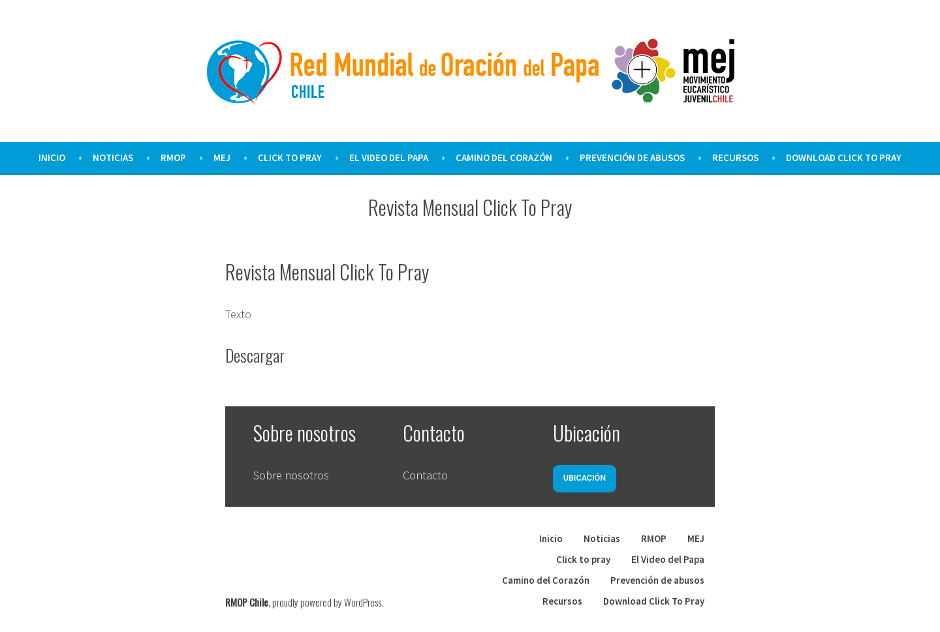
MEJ (221, 157)
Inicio (52, 157)
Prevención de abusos (632, 157)
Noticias (113, 157)
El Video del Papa (388, 157)
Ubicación (584, 478)
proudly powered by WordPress (326, 602)
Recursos (735, 157)
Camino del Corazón (504, 157)
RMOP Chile (246, 602)
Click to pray (290, 157)
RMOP (173, 157)
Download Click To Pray (843, 157)
